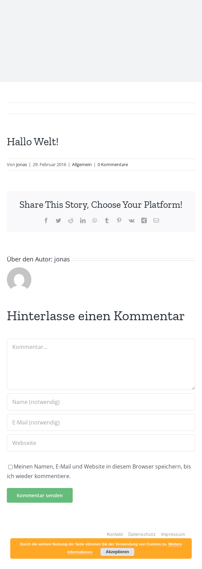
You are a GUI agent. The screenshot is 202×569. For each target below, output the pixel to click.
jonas (21, 164)
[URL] (101, 442)
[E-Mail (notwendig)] (101, 422)
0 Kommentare (113, 164)
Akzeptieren (117, 552)
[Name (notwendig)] (101, 401)
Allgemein (82, 164)
